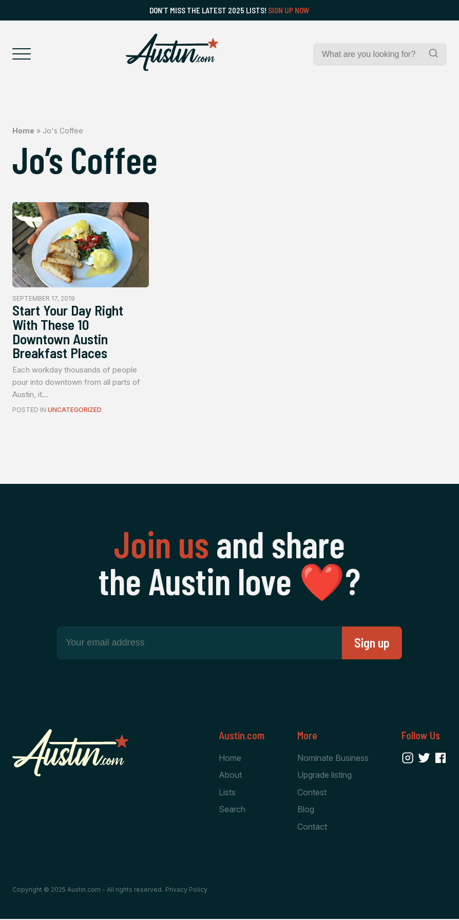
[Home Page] (172, 52)
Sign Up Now (289, 10)
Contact (312, 827)
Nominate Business (333, 758)
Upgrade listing (324, 776)
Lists (227, 793)
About (230, 776)
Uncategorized (75, 410)
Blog (305, 810)
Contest (312, 793)
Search (232, 810)
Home (23, 130)
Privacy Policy (186, 890)
